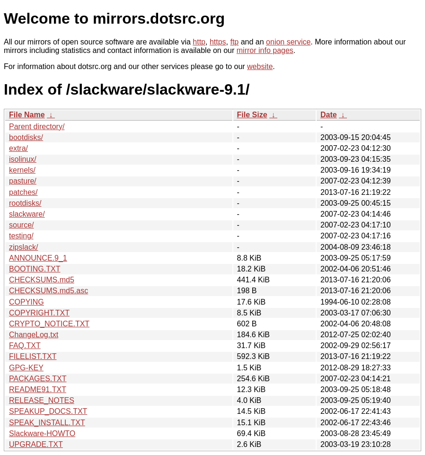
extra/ (18, 148)
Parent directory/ (36, 126)
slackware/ (27, 214)
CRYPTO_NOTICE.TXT (49, 324)
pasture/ (22, 181)
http (199, 42)
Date (328, 115)
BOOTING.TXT (34, 269)
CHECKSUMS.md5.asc (48, 291)
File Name (27, 115)
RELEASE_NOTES (41, 400)
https (218, 42)
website (260, 66)
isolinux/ (22, 159)
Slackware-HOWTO (42, 433)
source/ (21, 225)
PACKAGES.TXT (38, 379)
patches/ (23, 192)
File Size (252, 115)
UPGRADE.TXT (36, 444)
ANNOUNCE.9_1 (38, 258)
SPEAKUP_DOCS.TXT (48, 411)
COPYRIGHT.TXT (39, 313)
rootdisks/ (25, 203)
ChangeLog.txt (33, 335)
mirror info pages (265, 50)
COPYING (26, 302)
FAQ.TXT (25, 345)
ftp (234, 42)
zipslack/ (23, 247)
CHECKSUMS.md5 (41, 280)
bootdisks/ (26, 137)
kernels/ (22, 170)
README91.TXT (37, 389)
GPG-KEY (26, 368)
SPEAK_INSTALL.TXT (47, 423)
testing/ (21, 236)
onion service (288, 42)
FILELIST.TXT (32, 356)
